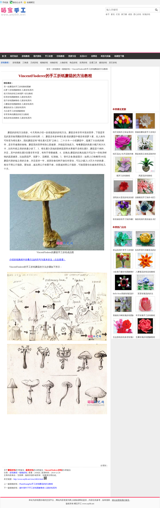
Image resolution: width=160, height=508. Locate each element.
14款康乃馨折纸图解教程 (123, 272)
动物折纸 (54, 62)
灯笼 (118, 14)
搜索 (156, 10)
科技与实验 (105, 56)
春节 (108, 14)
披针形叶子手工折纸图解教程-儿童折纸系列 (38, 488)
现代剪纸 (37, 56)
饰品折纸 (73, 62)
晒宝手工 (78, 504)
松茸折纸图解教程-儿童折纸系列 (17, 97)
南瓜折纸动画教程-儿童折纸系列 (17, 118)
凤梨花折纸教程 (145, 176)
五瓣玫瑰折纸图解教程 (145, 337)
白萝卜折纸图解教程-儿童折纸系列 (18, 90)
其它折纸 (113, 62)
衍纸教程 (60, 56)
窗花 (113, 14)
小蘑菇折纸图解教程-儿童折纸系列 (18, 104)
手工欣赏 (49, 56)
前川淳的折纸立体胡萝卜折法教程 (18, 93)
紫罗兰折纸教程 (123, 176)
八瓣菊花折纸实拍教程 (145, 272)
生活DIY (83, 56)
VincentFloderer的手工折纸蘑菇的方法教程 (90, 69)
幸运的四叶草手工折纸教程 (124, 250)
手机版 (5, 2)
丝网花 (94, 56)
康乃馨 (124, 14)
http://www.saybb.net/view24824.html (28, 479)
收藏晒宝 (31, 2)
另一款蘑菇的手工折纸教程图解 (17, 87)
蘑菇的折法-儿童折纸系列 (15, 107)
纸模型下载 (119, 56)
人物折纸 (64, 62)
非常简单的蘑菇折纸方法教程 (16, 114)
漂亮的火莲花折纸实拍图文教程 (126, 197)
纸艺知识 (14, 56)
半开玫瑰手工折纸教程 (145, 315)
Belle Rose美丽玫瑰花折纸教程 (126, 293)
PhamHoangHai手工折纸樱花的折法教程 (36, 484)
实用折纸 (83, 62)
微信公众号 (17, 2)
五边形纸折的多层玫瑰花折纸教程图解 (129, 337)
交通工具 (93, 62)
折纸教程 (26, 56)
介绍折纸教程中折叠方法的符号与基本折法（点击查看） (37, 259)
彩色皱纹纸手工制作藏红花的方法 (127, 219)
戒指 (130, 14)
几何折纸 (34, 62)
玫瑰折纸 (146, 14)
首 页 (4, 56)
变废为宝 (72, 56)
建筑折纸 (103, 62)
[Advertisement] (57, 29)
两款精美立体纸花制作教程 (146, 154)
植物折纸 (44, 62)
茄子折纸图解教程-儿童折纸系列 (17, 100)
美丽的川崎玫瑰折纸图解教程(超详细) (129, 315)
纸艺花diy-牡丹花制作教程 (124, 154)
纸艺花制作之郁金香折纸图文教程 (127, 132)
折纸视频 (16, 62)
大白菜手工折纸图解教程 (14, 111)
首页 (48, 69)
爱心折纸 (137, 14)
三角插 (25, 62)
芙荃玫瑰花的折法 (145, 293)
